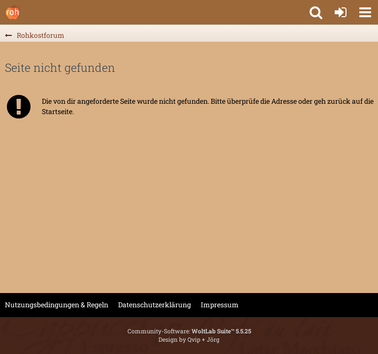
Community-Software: (189, 331)
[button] (365, 12)
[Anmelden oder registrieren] (340, 12)
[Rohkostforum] (12, 12)
